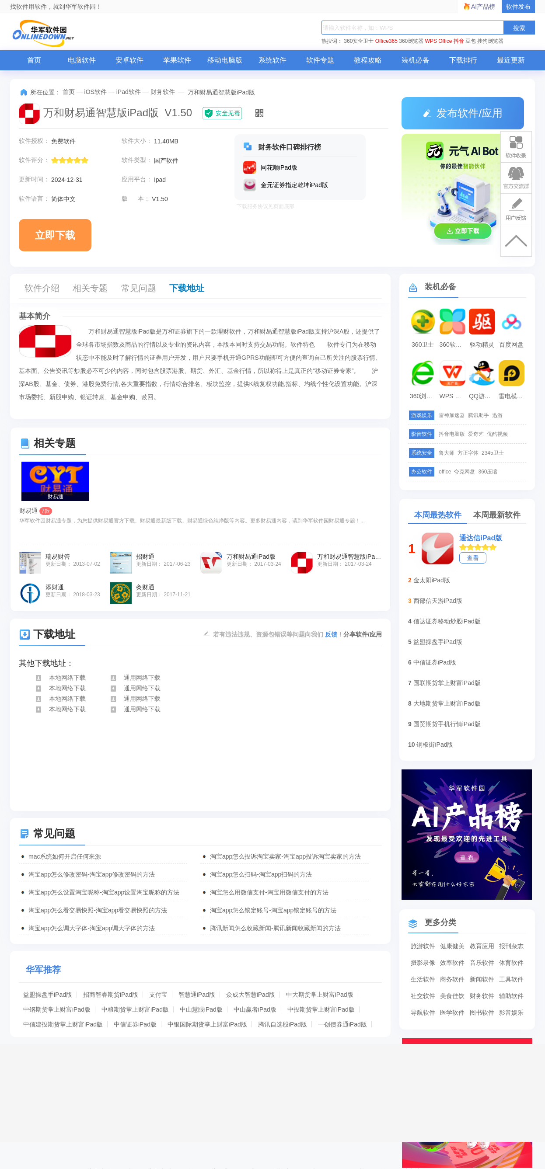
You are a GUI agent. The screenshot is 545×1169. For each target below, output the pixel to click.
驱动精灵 (482, 344)
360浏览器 (411, 41)
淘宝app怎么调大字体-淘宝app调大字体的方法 (91, 928)
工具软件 (511, 979)
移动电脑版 (224, 60)
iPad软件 (128, 91)
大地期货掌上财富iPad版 (447, 703)
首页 (34, 60)
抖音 (459, 41)
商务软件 (452, 979)
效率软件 (452, 962)
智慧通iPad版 (196, 995)
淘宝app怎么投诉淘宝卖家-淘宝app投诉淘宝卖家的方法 (285, 856)
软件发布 (518, 6)
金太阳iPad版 (431, 580)
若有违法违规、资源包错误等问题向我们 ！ (278, 634)
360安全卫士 (359, 41)
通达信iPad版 (480, 538)
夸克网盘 (464, 472)
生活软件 (423, 979)
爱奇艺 (476, 434)
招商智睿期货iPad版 (110, 995)
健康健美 (452, 946)
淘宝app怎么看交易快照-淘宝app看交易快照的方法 (97, 910)
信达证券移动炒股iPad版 (447, 621)
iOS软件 (95, 91)
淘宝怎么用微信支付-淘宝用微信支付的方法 (269, 892)
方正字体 (468, 453)
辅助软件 (511, 995)
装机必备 (416, 60)
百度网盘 (511, 344)
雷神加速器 (452, 415)
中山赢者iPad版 (255, 1009)
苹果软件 (177, 60)
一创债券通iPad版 (342, 1024)
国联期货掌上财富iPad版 (447, 682)
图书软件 (482, 1012)
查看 (473, 557)
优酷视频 (497, 434)
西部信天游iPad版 (437, 600)
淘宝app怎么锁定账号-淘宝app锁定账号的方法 (273, 910)
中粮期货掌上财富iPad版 (135, 1009)
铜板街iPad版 (434, 744)
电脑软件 (82, 60)
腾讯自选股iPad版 (282, 1024)
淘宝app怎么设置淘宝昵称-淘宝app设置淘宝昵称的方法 (103, 892)
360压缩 (487, 472)
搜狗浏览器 (490, 41)
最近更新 (511, 60)
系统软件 (272, 60)
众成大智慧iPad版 (250, 995)
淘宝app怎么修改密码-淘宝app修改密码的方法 (91, 874)
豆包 (470, 41)
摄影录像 (423, 962)
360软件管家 (454, 344)
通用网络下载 (135, 677)
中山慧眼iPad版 (201, 1009)
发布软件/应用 (463, 113)
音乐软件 (482, 962)
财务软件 (162, 91)
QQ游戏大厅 (483, 396)
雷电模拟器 (513, 396)
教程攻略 (368, 60)
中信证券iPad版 (135, 1024)
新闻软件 (482, 979)
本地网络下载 (60, 677)
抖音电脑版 (452, 434)
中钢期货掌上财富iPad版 (57, 1009)
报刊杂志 (511, 946)
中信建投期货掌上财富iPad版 (63, 1024)
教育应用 (482, 946)
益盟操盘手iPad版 (47, 995)
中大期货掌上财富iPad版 (319, 995)
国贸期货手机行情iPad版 (447, 723)
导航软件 (423, 1012)
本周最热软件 (437, 515)
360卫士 (423, 344)
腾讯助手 (478, 415)
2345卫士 (493, 453)
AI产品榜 (483, 6)
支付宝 (158, 995)
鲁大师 (446, 453)
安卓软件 (129, 60)
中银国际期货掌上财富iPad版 (207, 1024)
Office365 (386, 41)
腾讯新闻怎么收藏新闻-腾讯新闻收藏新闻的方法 (275, 928)
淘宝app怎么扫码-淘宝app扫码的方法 (261, 874)
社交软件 (423, 995)
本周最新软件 (497, 515)
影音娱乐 (511, 1012)
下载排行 (463, 60)
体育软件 (511, 962)
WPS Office (438, 41)
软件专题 (320, 60)
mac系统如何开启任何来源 (64, 856)
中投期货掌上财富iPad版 (321, 1009)
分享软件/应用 (362, 634)
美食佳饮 (452, 995)
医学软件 (452, 1012)
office (445, 472)
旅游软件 (423, 946)
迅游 (497, 415)
